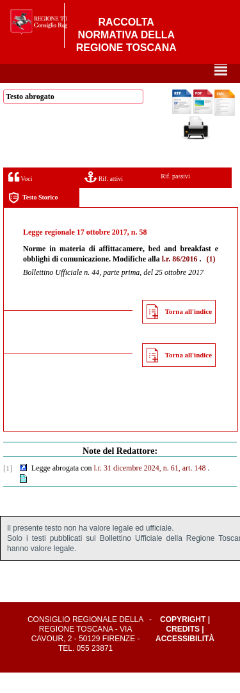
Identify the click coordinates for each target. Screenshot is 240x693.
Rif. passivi (175, 196)
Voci (20, 197)
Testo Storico (33, 218)
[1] (7, 489)
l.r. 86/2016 (180, 279)
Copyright (182, 639)
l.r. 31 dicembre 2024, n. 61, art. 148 (149, 488)
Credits (183, 649)
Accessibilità (185, 659)
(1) (211, 279)
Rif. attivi (103, 197)
